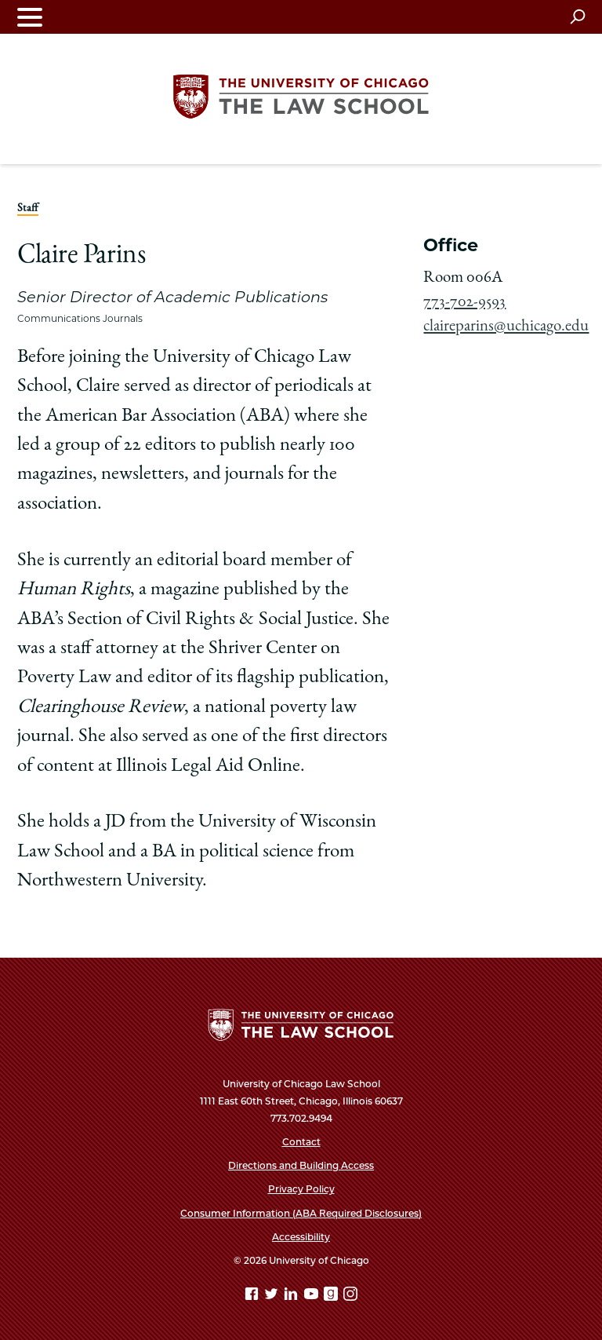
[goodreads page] (332, 1296)
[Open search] (577, 16)
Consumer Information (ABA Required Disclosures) (301, 1213)
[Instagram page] (350, 1296)
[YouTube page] (312, 1296)
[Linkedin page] (292, 1296)
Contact (301, 1142)
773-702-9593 (464, 302)
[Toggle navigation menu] (29, 17)
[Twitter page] (272, 1296)
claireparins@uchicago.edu (506, 327)
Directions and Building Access (301, 1165)
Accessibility (301, 1237)
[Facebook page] (253, 1296)
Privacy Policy (301, 1189)
